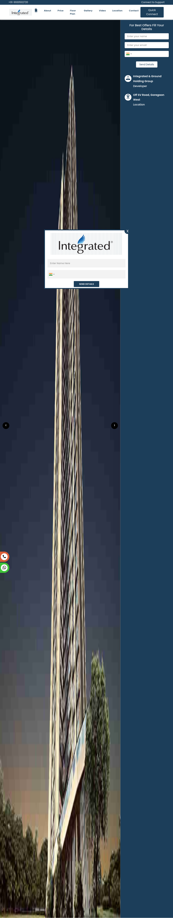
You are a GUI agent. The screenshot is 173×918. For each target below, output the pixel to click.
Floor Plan (73, 12)
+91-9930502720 (18, 2)
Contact (134, 10)
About (47, 10)
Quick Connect (152, 12)
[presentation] (6, 425)
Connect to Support (153, 2)
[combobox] (129, 54)
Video (102, 10)
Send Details (146, 64)
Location (117, 10)
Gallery (88, 10)
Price (60, 10)
